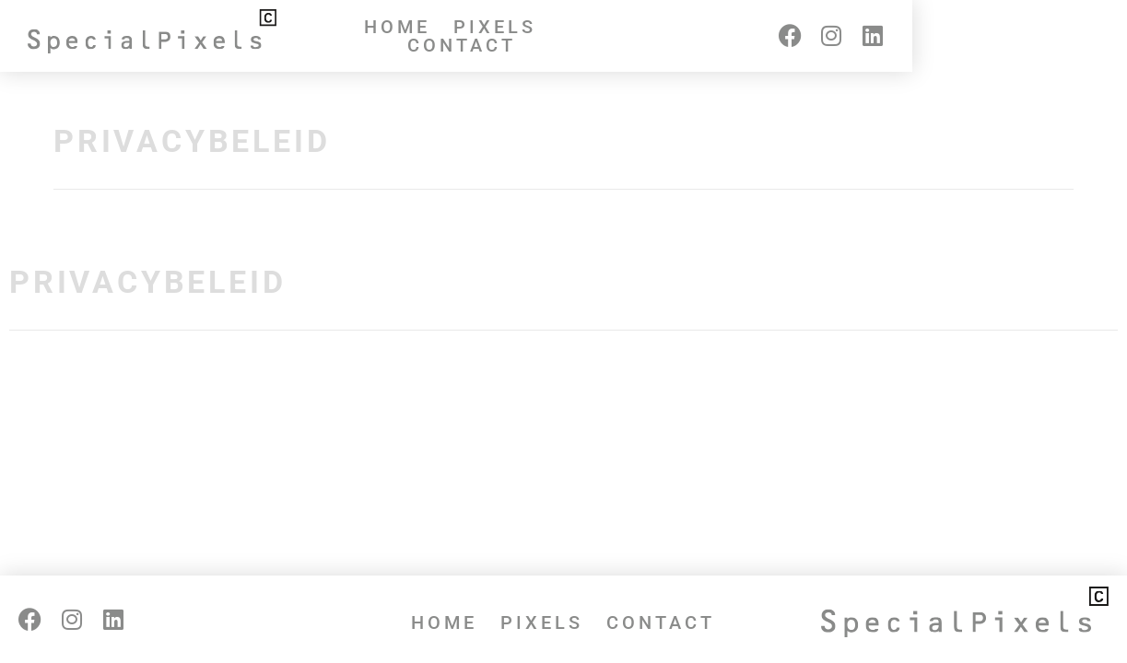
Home (444, 36)
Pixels (541, 36)
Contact (660, 36)
